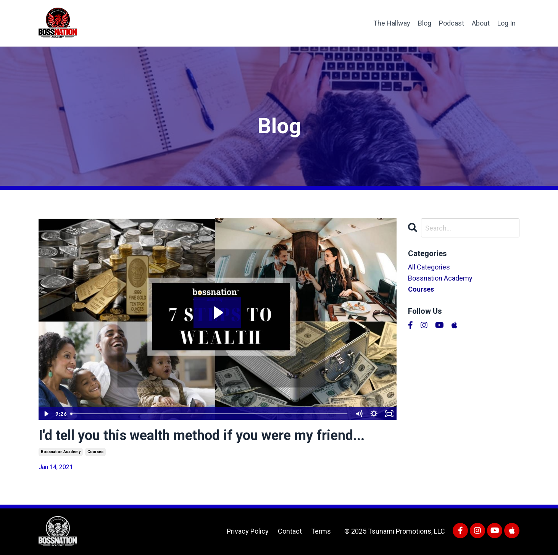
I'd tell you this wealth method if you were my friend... (201, 436)
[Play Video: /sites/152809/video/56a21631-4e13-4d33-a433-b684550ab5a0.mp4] (217, 312)
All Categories (429, 267)
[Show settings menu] (374, 413)
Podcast (451, 23)
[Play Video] (45, 413)
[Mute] (358, 413)
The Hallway (391, 23)
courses (95, 452)
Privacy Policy (248, 531)
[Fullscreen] (389, 413)
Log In (506, 23)
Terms (321, 531)
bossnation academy (61, 452)
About (481, 23)
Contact (290, 531)
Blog (424, 23)
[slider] (209, 413)
